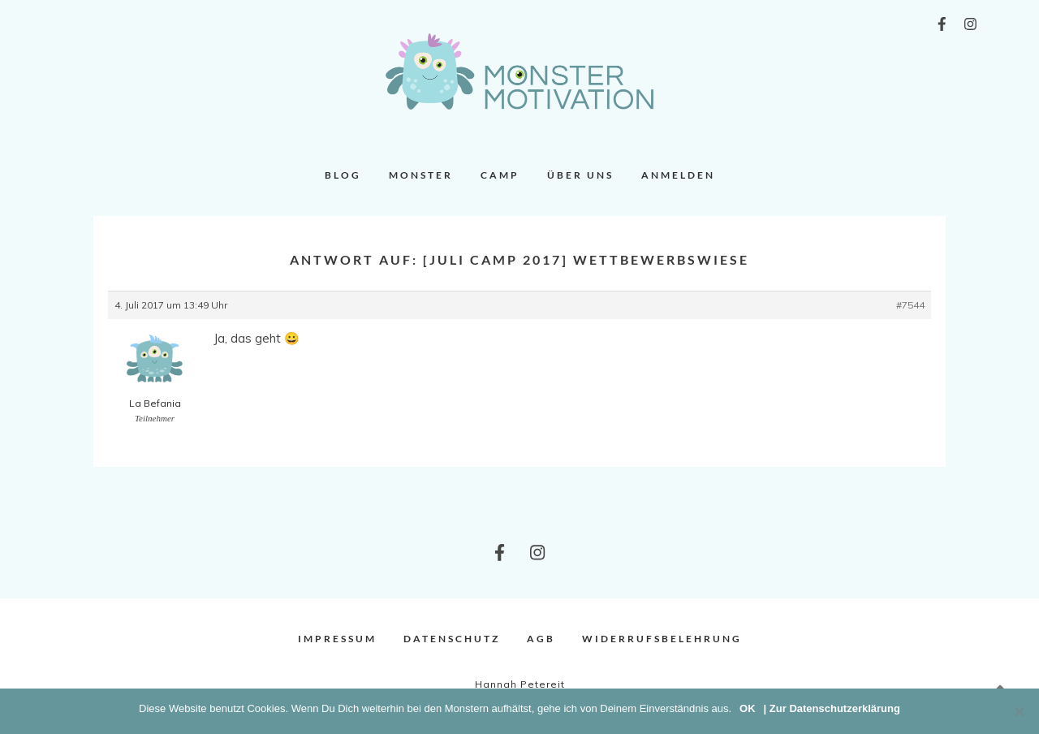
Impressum (337, 639)
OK (747, 708)
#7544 (910, 305)
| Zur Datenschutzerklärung (832, 708)
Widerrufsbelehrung (662, 639)
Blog (343, 175)
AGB (541, 639)
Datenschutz (451, 639)
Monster (421, 175)
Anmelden (678, 175)
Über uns (580, 175)
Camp (500, 175)
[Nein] (1019, 711)
